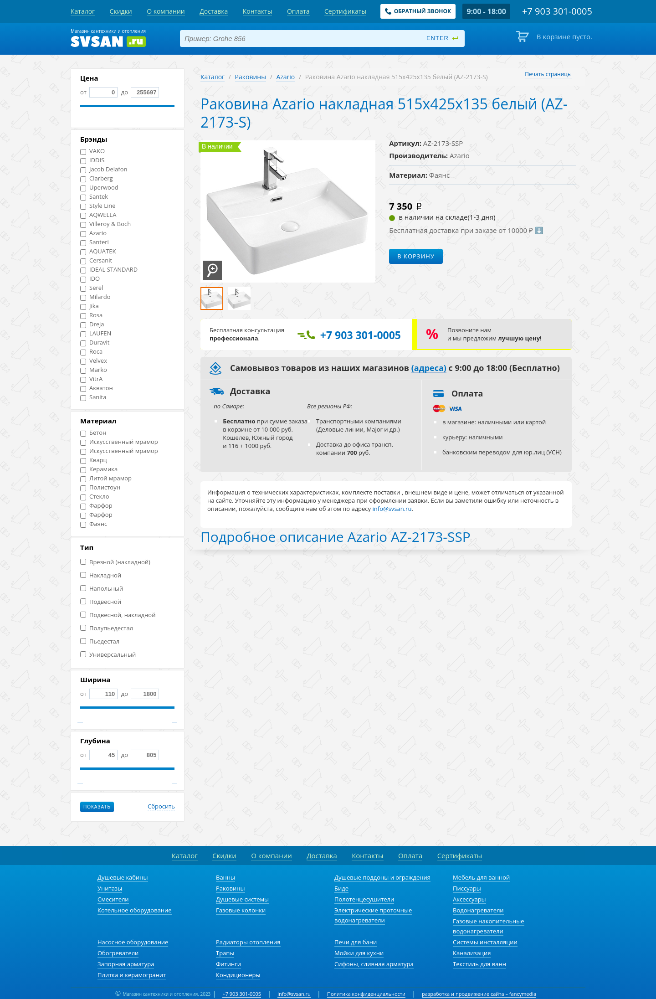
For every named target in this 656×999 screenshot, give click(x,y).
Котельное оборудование (134, 910)
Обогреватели (117, 953)
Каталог (212, 76)
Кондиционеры (238, 975)
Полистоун (100, 487)
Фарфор (96, 506)
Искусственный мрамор (119, 442)
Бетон (93, 433)
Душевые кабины (122, 877)
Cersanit (96, 260)
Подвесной (100, 602)
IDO (90, 279)
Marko (93, 370)
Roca (91, 352)
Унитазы (109, 888)
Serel (91, 288)
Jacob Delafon (104, 169)
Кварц (93, 460)
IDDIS (92, 160)
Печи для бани (355, 942)
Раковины (250, 76)
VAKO (92, 151)
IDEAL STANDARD (109, 270)
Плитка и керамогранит (131, 975)
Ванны (225, 877)
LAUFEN (95, 333)
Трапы (225, 953)
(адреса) (428, 368)
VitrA (91, 379)
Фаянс (93, 524)
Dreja (92, 324)
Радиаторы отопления (248, 942)
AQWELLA (98, 215)
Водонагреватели (478, 910)
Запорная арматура (125, 964)
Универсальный (108, 655)
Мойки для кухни (359, 953)
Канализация (472, 953)
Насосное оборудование (132, 942)
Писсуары (467, 888)
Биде (341, 888)
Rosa (91, 315)
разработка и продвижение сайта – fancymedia (479, 993)
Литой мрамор (106, 478)
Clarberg (96, 178)
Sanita (93, 397)
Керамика (99, 469)
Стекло (94, 497)
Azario (93, 233)
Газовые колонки (241, 910)
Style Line (98, 206)
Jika (89, 306)
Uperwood (99, 188)
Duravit (94, 342)
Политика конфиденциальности (366, 993)
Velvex (93, 361)
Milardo (95, 297)
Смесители (113, 899)
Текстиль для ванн (479, 964)
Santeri (94, 242)
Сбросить (161, 806)
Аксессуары (469, 899)
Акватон (96, 388)
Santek (94, 197)
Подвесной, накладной (117, 615)
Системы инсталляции (485, 942)
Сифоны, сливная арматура (374, 964)
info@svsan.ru (294, 993)
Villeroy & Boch (105, 224)
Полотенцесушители (364, 899)
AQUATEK (98, 251)
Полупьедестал (106, 628)
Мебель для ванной (481, 877)
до (139, 92)
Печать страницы (548, 74)
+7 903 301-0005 (241, 993)
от (99, 92)
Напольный (101, 589)
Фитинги (228, 964)
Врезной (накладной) (115, 562)
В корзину (416, 256)
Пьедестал (99, 641)
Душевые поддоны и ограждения (382, 877)
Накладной (100, 575)
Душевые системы (242, 899)
